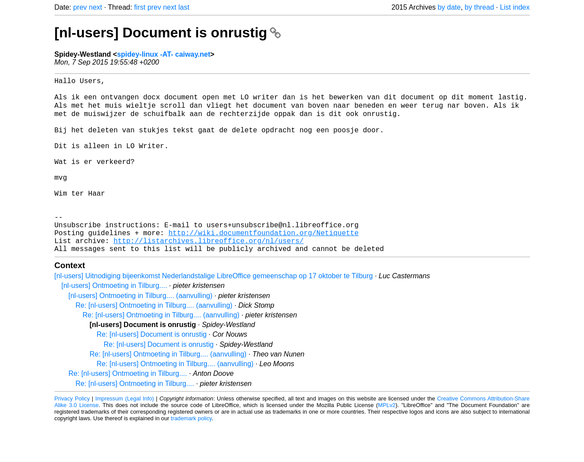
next (95, 7)
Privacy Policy (72, 435)
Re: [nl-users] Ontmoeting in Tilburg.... (128, 410)
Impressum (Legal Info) (124, 435)
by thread (479, 7)
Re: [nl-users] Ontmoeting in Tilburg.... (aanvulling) (154, 342)
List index (515, 7)
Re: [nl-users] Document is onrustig (152, 371)
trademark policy (191, 455)
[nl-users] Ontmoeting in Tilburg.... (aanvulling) (141, 332)
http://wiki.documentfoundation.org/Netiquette (264, 266)
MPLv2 (387, 442)
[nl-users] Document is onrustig (168, 32)
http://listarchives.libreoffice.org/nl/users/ (209, 275)
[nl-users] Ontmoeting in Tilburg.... (114, 322)
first (140, 7)
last (183, 7)
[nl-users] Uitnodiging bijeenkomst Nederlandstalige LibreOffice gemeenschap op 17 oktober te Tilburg (214, 312)
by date (448, 7)
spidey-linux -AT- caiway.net (163, 54)
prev (80, 7)
